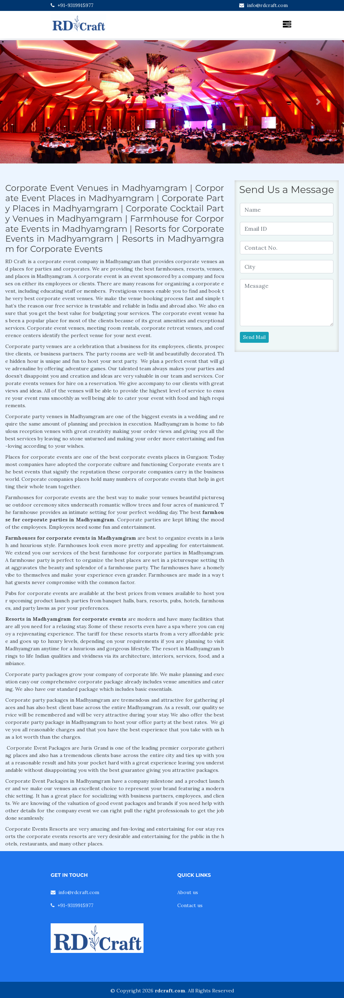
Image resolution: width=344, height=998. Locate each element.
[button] (26, 101)
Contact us (190, 905)
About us (187, 892)
